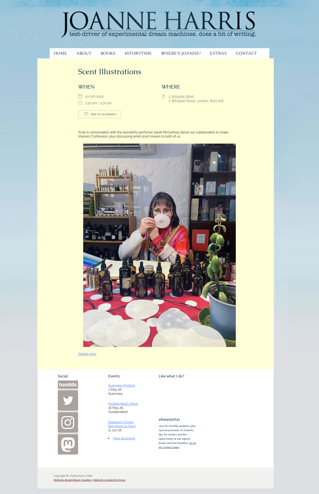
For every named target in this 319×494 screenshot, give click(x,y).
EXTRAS (218, 53)
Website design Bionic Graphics (73, 480)
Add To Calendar (99, 114)
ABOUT (84, 53)
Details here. (87, 354)
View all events (124, 438)
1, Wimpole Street (181, 96)
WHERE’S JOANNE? (181, 53)
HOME (60, 53)
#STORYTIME (138, 53)
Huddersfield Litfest (123, 404)
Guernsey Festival (121, 385)
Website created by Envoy (109, 480)
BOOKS (108, 53)
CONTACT (246, 53)
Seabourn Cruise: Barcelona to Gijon (122, 424)
